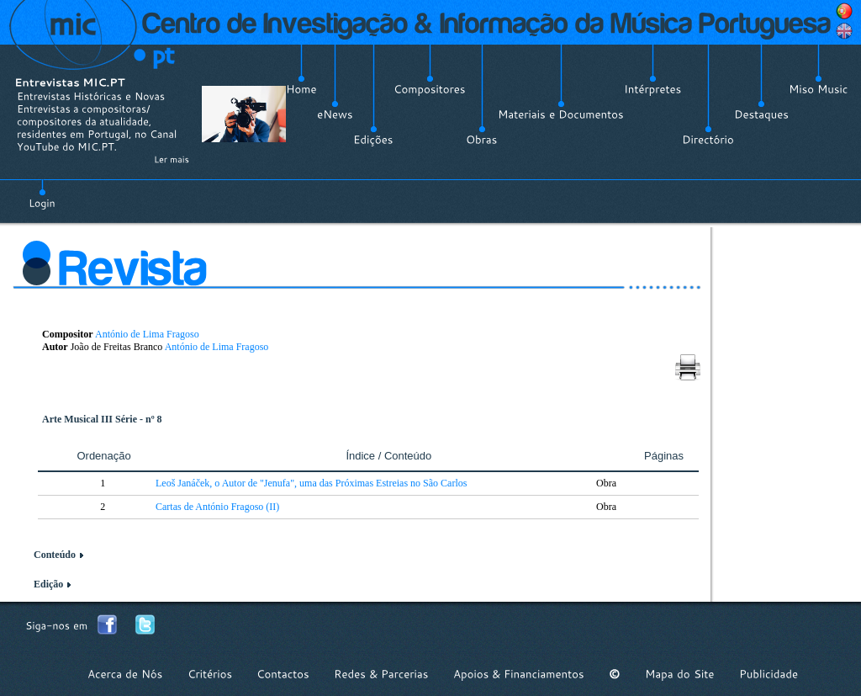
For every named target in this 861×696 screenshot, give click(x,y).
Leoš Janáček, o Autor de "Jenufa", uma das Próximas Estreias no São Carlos (311, 483)
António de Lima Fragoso (147, 334)
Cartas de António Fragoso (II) (217, 507)
